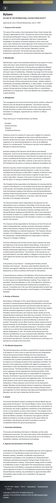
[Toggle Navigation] (5, 8)
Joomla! (6, 495)
